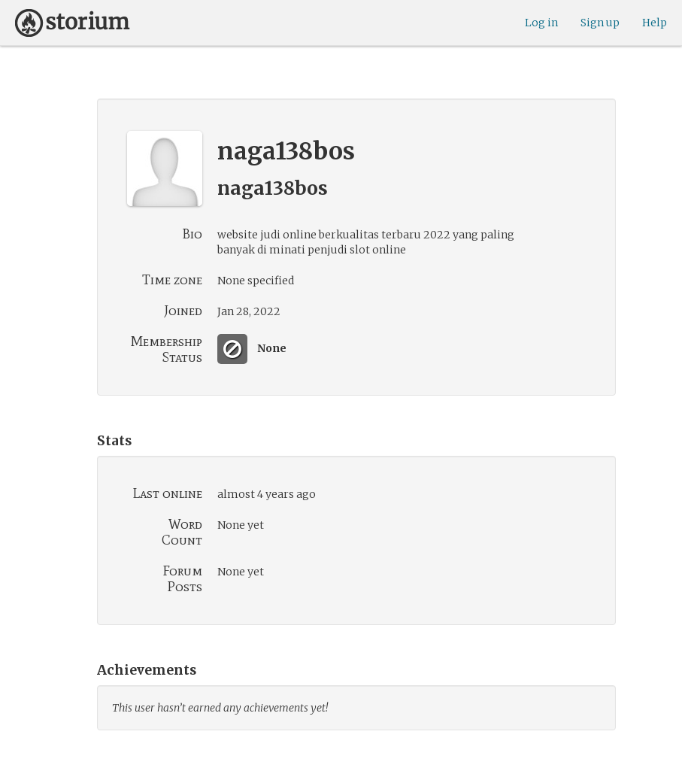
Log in (541, 22)
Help (654, 22)
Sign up (600, 22)
